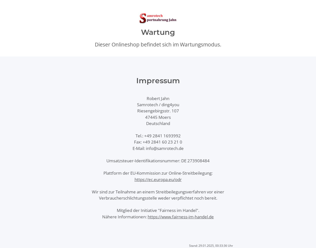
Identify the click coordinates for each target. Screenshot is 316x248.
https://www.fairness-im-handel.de (181, 217)
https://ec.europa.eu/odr (158, 179)
